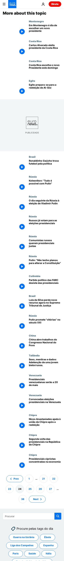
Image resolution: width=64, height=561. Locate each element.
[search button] (57, 516)
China (32, 335)
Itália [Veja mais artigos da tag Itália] (48, 553)
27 (50, 488)
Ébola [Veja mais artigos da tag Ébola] (47, 537)
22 (53, 478)
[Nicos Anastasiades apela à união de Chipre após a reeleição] (45, 423)
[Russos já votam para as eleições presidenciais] (45, 225)
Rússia (33, 176)
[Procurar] (32, 516)
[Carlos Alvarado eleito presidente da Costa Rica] (45, 50)
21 (43, 478)
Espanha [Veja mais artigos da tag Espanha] (48, 545)
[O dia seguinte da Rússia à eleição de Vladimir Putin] (45, 205)
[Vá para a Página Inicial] (12, 4)
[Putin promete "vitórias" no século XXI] (45, 324)
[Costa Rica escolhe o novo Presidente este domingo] (45, 69)
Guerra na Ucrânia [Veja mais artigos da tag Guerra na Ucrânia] (23, 537)
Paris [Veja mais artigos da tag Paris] (16, 553)
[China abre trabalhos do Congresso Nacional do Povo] (45, 344)
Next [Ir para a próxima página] (35, 498)
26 (40, 488)
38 (22, 498)
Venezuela (35, 375)
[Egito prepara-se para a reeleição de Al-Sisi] (45, 89)
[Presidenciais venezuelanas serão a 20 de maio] (45, 384)
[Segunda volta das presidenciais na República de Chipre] (45, 443)
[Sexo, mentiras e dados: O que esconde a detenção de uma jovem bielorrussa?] (45, 364)
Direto (55, 4)
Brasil (32, 156)
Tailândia (34, 355)
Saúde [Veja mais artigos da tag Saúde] (32, 553)
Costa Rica (35, 41)
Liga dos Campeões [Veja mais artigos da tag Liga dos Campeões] (21, 545)
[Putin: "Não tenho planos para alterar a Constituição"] (45, 265)
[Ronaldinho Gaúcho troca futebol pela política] (45, 165)
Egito (32, 80)
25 (30, 488)
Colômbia (34, 276)
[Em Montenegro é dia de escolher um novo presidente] (45, 30)
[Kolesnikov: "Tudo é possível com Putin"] (45, 185)
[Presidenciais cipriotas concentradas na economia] (45, 463)
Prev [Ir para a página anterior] (16, 478)
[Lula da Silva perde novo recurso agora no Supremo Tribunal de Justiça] (45, 304)
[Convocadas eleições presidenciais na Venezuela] (45, 404)
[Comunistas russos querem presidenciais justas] (45, 245)
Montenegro (36, 21)
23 (9, 488)
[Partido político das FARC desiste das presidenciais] (45, 284)
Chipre (33, 415)
